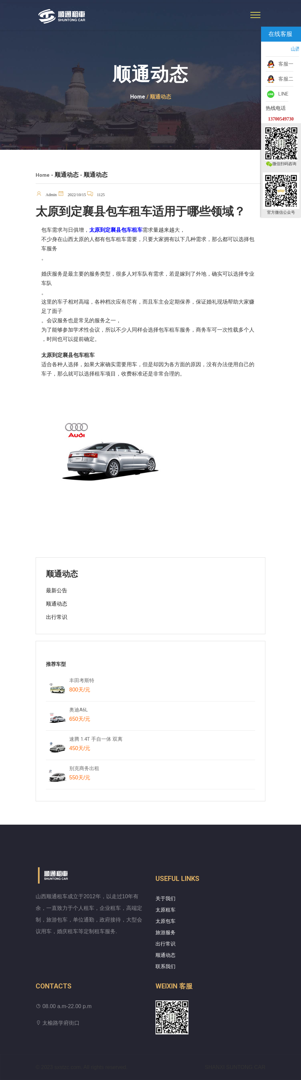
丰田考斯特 (81, 686)
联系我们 (165, 966)
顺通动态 (56, 604)
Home (137, 97)
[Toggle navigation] (255, 15)
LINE (277, 94)
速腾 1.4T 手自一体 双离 (96, 745)
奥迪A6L (79, 716)
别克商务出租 (87, 774)
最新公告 (56, 590)
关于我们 (165, 899)
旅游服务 (165, 933)
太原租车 (165, 910)
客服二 (279, 79)
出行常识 (56, 617)
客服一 (279, 64)
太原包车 (165, 921)
